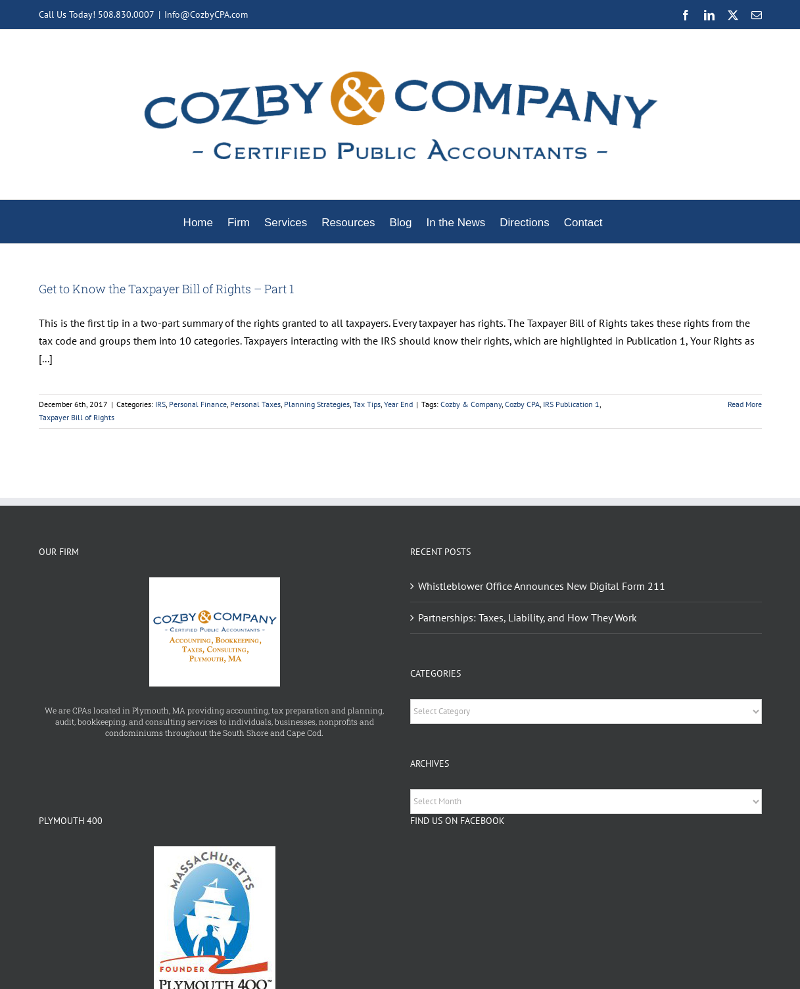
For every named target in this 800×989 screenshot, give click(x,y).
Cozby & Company (471, 404)
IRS (160, 404)
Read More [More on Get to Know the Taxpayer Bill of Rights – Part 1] (745, 404)
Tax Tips (367, 404)
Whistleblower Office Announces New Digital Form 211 (541, 585)
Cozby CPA (522, 404)
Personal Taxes (255, 404)
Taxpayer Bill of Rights (76, 417)
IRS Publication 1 (571, 404)
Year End (398, 404)
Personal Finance (198, 404)
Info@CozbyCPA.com (206, 14)
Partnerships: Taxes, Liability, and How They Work (527, 617)
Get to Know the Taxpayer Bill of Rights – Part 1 (166, 289)
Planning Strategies (317, 404)
